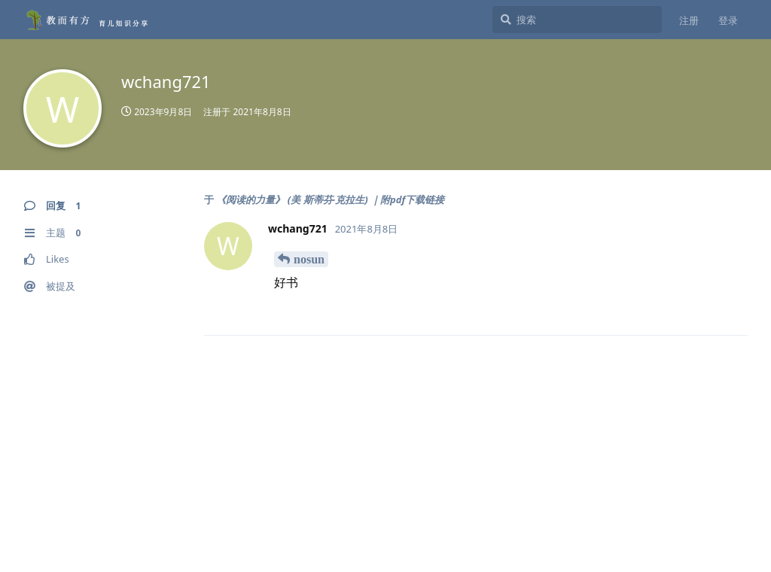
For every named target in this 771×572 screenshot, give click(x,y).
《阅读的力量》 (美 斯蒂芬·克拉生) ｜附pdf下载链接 (330, 199)
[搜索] (577, 19)
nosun (309, 259)
